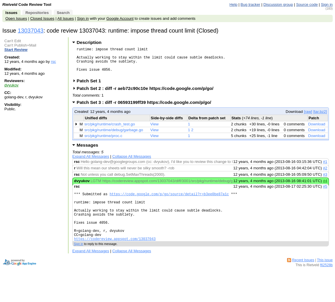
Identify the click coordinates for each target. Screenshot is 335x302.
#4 (325, 187)
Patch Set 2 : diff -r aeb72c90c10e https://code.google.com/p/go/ (147, 94)
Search (63, 12)
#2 (325, 174)
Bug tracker (250, 4)
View (154, 130)
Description (89, 42)
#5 (325, 192)
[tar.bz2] (320, 118)
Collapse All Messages (131, 162)
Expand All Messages (90, 162)
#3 (325, 180)
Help (233, 4)
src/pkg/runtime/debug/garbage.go (113, 136)
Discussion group (278, 4)
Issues (11, 12)
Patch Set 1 (91, 86)
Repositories (37, 12)
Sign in (327, 4)
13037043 (31, 30)
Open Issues (16, 18)
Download (316, 130)
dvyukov (11, 85)
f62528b (326, 282)
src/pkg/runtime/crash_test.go (109, 130)
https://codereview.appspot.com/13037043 (115, 255)
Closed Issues (42, 18)
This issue (325, 277)
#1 (325, 168)
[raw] (308, 118)
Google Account (120, 18)
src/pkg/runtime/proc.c (103, 142)
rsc (53, 61)
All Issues (65, 18)
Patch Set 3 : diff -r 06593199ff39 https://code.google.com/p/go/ (146, 108)
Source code (307, 4)
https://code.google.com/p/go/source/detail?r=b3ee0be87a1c (169, 200)
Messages (87, 151)
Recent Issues (303, 277)
